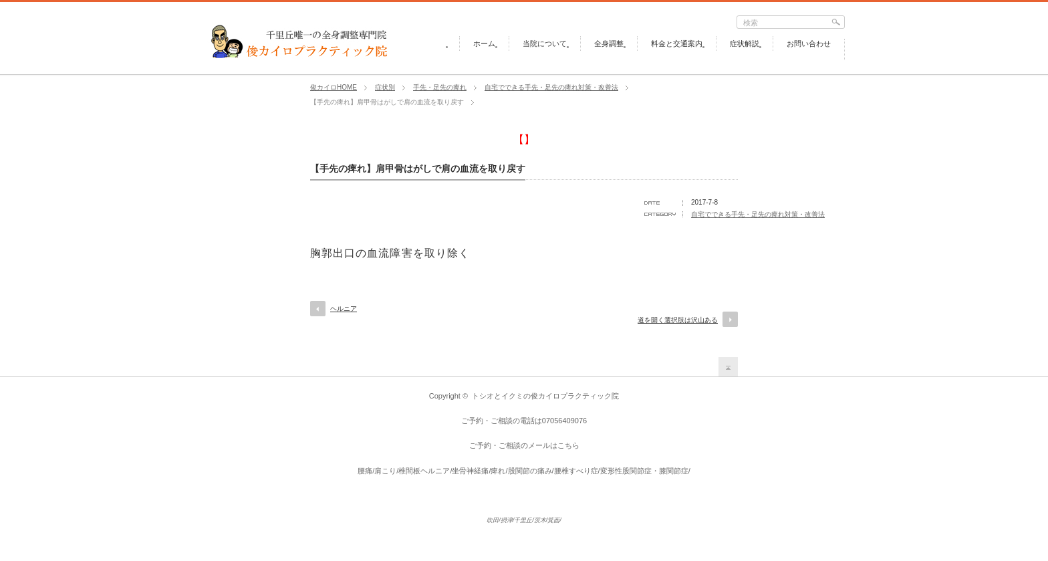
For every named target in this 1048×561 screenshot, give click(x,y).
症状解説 (744, 43)
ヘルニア (343, 308)
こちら (568, 445)
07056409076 (564, 421)
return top (728, 366)
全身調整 (609, 43)
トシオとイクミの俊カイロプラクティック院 (545, 396)
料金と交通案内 (676, 43)
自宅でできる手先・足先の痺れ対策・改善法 (758, 214)
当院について (545, 43)
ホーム (484, 43)
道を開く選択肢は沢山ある (678, 320)
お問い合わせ (809, 43)
